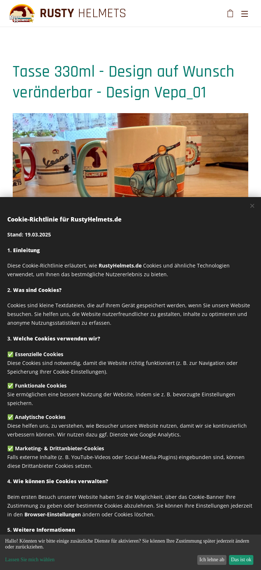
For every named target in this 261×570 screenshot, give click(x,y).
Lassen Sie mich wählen (30, 559)
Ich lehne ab (211, 559)
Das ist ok (241, 559)
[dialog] (130, 552)
